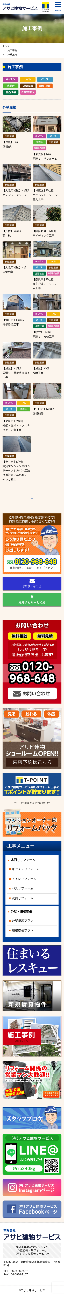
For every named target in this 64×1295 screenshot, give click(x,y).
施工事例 (12, 50)
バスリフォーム (22, 888)
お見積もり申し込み (32, 599)
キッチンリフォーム (26, 869)
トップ (6, 45)
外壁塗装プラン (22, 920)
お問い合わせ (32, 583)
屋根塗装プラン (22, 930)
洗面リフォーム (22, 898)
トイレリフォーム (24, 879)
